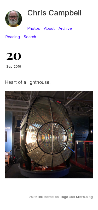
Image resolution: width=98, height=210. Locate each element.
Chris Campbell (54, 12)
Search (30, 36)
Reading (12, 36)
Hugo (64, 197)
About (49, 28)
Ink (40, 197)
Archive (65, 28)
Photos (33, 28)
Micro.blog (84, 197)
